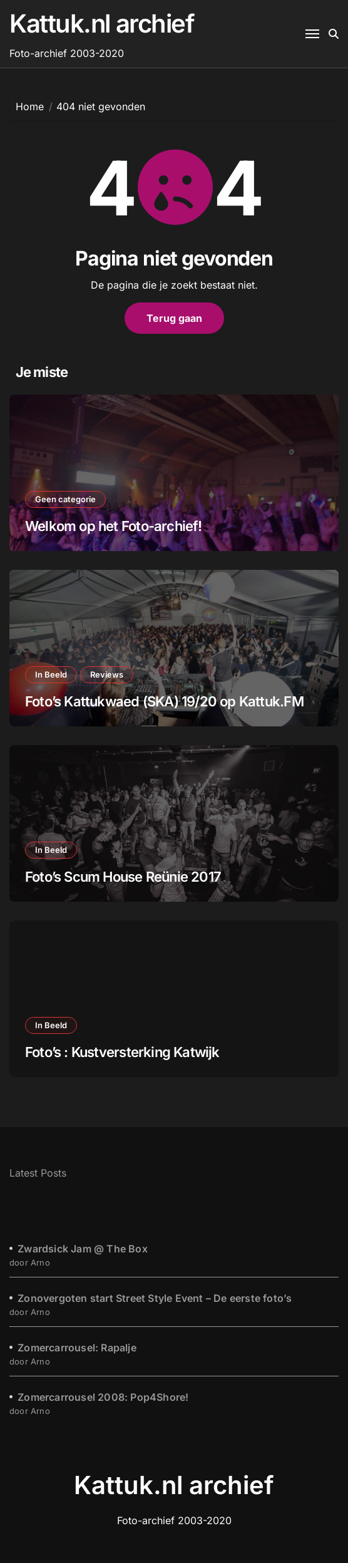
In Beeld (51, 674)
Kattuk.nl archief (102, 23)
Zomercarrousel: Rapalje (77, 1347)
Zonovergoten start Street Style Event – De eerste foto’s (155, 1298)
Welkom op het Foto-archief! (113, 526)
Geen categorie (65, 499)
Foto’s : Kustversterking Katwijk (122, 1052)
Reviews (106, 674)
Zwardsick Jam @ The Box (83, 1248)
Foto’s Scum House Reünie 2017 (123, 877)
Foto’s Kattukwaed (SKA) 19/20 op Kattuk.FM (164, 701)
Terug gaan (174, 318)
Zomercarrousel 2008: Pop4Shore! (103, 1397)
